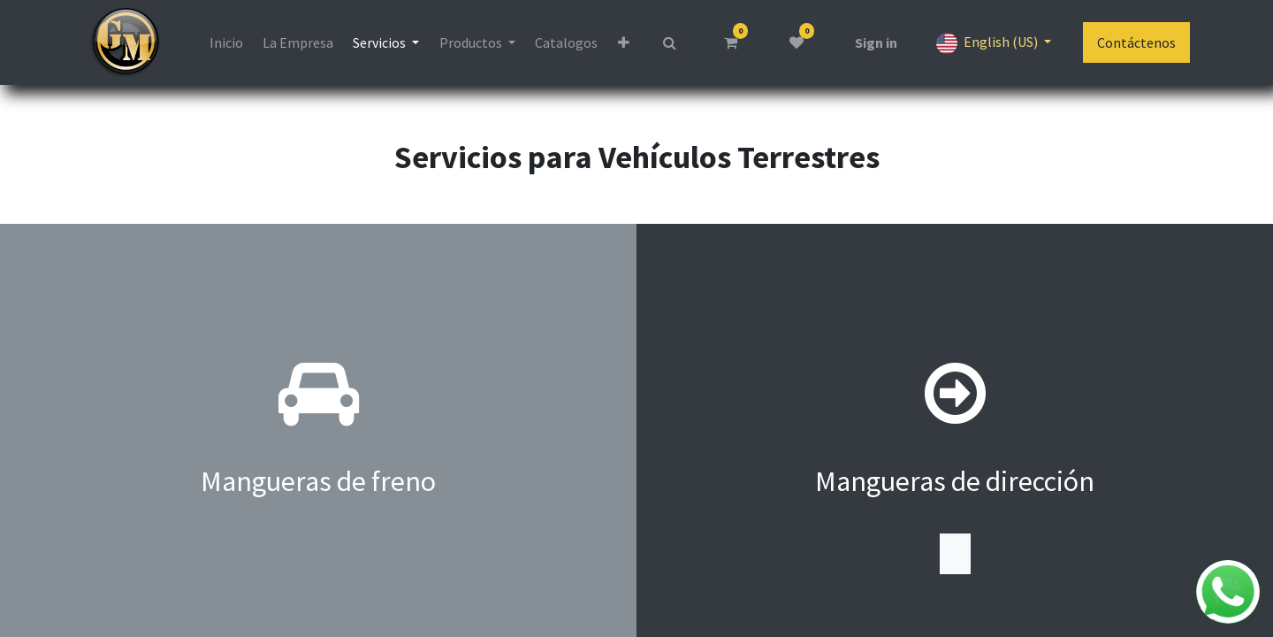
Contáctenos (1136, 42)
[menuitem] (225, 42)
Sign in (876, 42)
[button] (622, 42)
